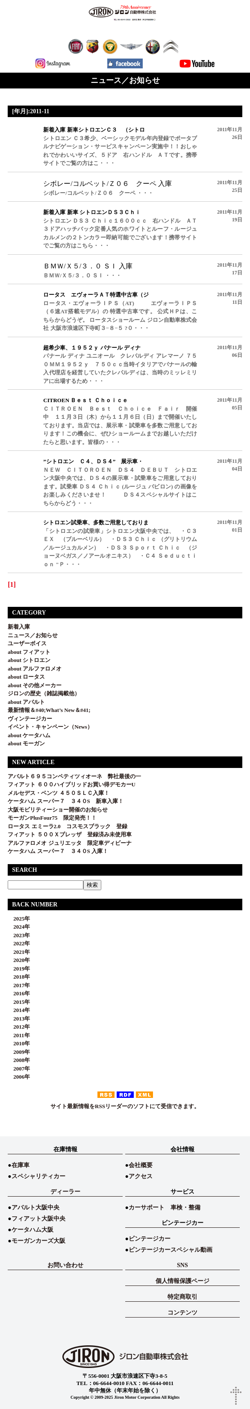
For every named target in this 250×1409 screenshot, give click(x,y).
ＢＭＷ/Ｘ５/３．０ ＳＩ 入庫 (87, 266)
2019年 (19, 968)
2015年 (19, 1002)
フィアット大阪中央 (38, 1218)
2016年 (19, 993)
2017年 (19, 985)
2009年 (19, 1052)
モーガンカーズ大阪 (38, 1241)
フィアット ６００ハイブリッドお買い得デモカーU (71, 784)
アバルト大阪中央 (35, 1207)
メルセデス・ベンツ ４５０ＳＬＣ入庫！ (58, 793)
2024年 (19, 927)
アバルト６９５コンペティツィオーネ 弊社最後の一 (74, 776)
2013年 (19, 1018)
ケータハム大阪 (32, 1230)
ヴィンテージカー (30, 718)
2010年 (19, 1043)
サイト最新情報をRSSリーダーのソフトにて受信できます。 (125, 1106)
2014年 (19, 1010)
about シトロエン (29, 660)
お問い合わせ (65, 1265)
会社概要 (141, 1165)
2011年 (18, 1035)
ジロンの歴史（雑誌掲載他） (44, 693)
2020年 (19, 960)
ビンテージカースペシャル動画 (170, 1250)
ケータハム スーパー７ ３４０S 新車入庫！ (65, 801)
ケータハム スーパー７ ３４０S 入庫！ (58, 851)
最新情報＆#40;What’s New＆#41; (49, 710)
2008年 (19, 1060)
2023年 (19, 935)
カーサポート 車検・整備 (164, 1207)
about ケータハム (29, 735)
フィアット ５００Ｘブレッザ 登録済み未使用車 (72, 834)
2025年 (19, 918)
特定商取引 (182, 1297)
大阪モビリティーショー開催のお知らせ (58, 809)
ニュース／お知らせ (33, 635)
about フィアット (29, 652)
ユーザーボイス (27, 643)
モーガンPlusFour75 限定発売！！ (52, 818)
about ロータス (26, 677)
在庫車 (20, 1165)
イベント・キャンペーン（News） (50, 727)
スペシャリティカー (38, 1176)
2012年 (19, 1027)
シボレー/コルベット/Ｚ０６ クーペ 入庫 (107, 183)
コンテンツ (182, 1312)
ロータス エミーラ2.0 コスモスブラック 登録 (67, 826)
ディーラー (65, 1191)
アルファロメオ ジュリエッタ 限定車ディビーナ (69, 843)
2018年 (19, 977)
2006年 (19, 1077)
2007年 (19, 1068)
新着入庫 (19, 627)
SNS (182, 1265)
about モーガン (26, 743)
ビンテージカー (150, 1238)
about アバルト (26, 702)
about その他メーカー (35, 685)
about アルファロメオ (35, 668)
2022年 (19, 943)
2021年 (19, 952)
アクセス (141, 1176)
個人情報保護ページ (182, 1281)
